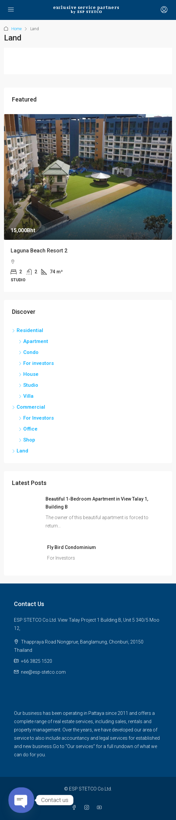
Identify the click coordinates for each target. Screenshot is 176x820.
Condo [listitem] (29, 352)
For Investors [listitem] (36, 418)
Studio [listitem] (28, 385)
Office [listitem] (28, 429)
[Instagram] (88, 807)
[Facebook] (75, 807)
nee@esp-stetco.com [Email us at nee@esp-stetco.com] (43, 672)
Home (16, 29)
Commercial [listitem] (28, 407)
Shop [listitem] (27, 440)
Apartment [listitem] (33, 341)
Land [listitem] (20, 451)
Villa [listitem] (26, 396)
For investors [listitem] (36, 363)
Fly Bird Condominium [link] (71, 547)
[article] (88, 203)
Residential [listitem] (27, 330)
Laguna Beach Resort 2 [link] (39, 250)
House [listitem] (29, 374)
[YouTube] (100, 807)
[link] (88, 177)
